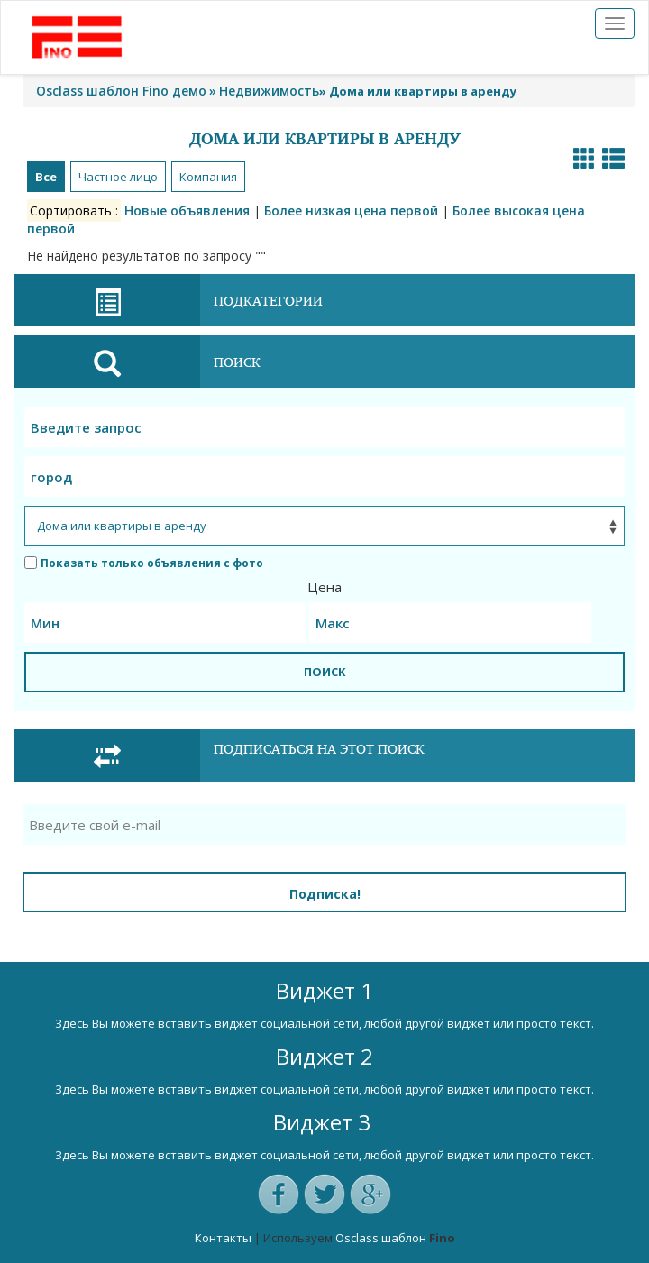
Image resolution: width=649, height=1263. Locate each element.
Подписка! (325, 893)
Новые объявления (187, 210)
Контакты (223, 1238)
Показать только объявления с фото (143, 563)
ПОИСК (325, 672)
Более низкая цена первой (351, 210)
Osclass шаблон (380, 1238)
